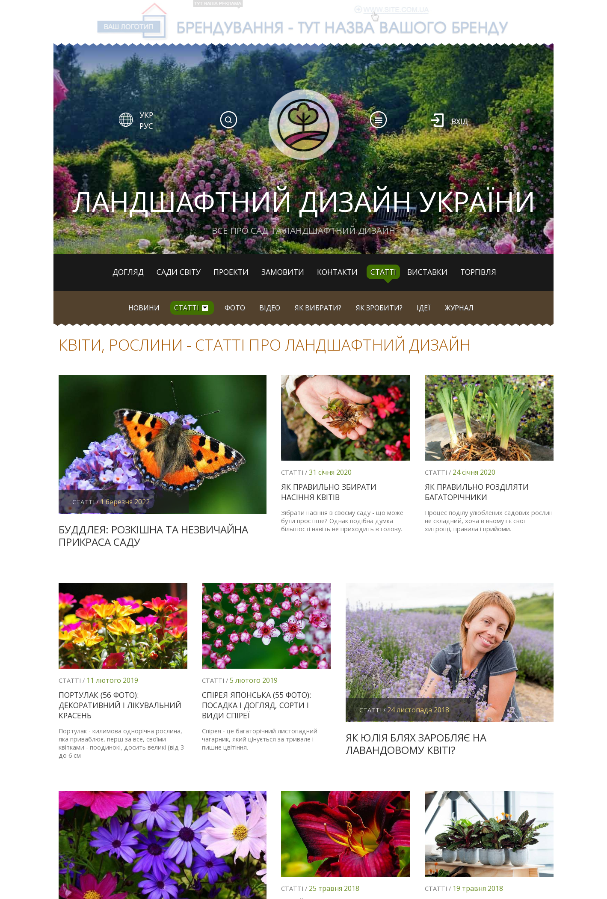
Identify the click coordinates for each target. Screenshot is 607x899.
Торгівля (478, 272)
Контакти (337, 272)
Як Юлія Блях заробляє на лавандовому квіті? (416, 743)
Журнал (459, 308)
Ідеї (423, 308)
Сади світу (179, 272)
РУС (146, 126)
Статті (383, 272)
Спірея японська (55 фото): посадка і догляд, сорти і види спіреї (256, 705)
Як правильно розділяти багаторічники (477, 492)
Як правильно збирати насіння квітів (328, 492)
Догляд (128, 272)
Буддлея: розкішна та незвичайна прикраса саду (153, 535)
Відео (269, 308)
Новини (144, 308)
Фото (235, 308)
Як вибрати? (318, 308)
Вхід (459, 121)
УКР (146, 115)
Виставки (427, 272)
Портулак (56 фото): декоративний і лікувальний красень (120, 705)
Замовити (282, 272)
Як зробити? (379, 308)
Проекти (231, 272)
